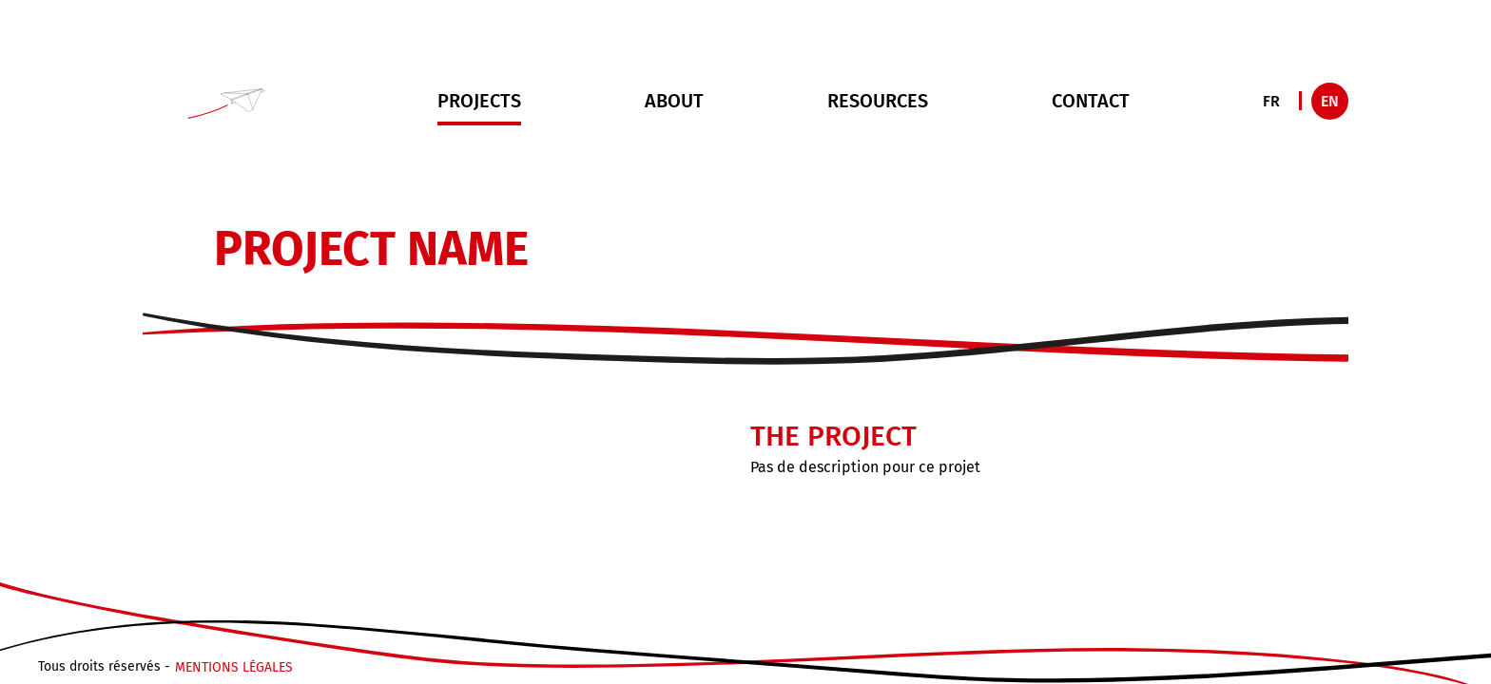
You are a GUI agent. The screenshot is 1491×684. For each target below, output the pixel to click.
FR (1271, 101)
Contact (1091, 100)
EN (1330, 101)
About (674, 100)
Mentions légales (234, 669)
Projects (479, 107)
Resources (877, 100)
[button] (228, 100)
